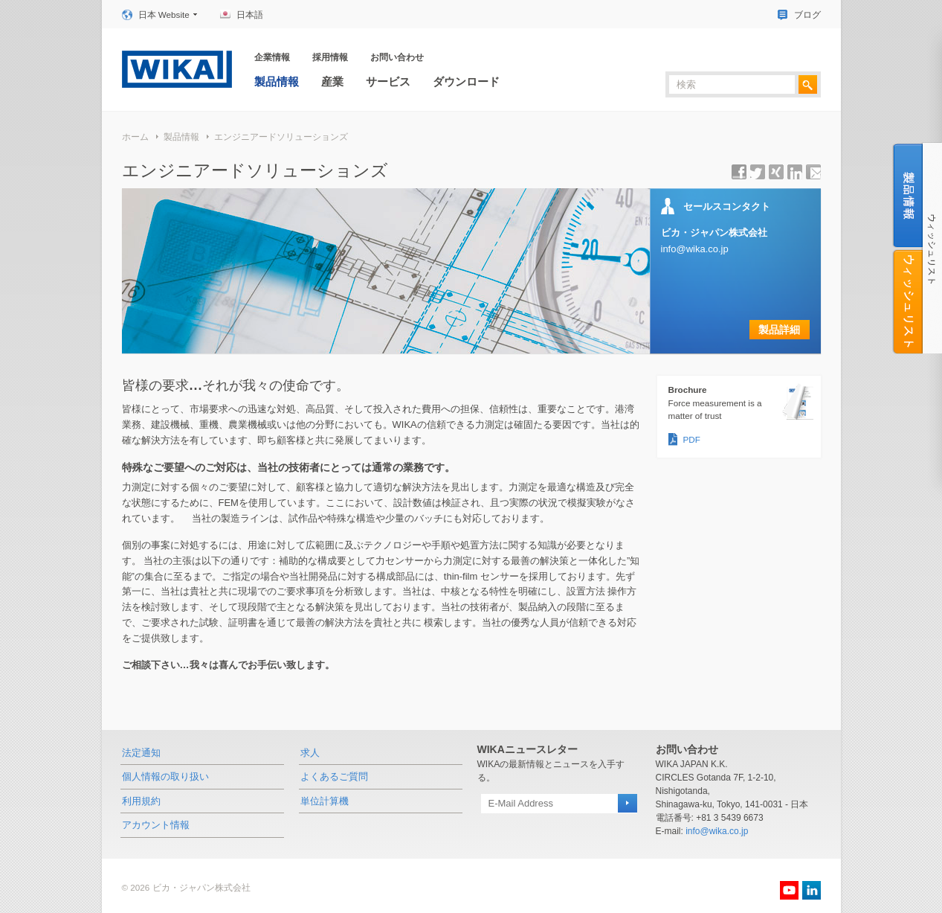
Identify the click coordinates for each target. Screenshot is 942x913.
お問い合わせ (397, 57)
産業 (332, 81)
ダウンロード (466, 81)
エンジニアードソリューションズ (281, 136)
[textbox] (732, 84)
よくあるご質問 (334, 776)
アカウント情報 (156, 824)
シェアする (739, 171)
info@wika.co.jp (695, 248)
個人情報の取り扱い (165, 776)
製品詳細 (779, 330)
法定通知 (141, 752)
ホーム (135, 136)
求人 (310, 752)
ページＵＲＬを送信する (813, 171)
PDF (691, 439)
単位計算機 (324, 801)
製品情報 (276, 81)
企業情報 (272, 57)
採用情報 (330, 57)
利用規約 (141, 801)
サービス (388, 81)
